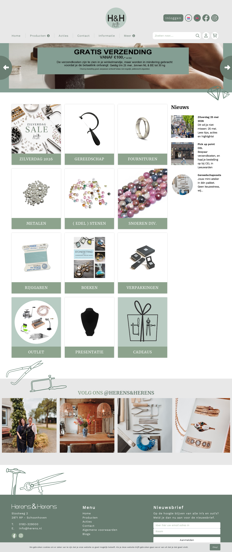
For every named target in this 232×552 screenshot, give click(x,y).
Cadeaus (142, 352)
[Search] (177, 35)
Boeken (89, 287)
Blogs (86, 534)
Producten (90, 517)
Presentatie (89, 352)
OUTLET (36, 352)
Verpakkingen (143, 287)
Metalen (36, 223)
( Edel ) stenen (89, 223)
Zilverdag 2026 (36, 159)
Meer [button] (129, 35)
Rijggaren (36, 287)
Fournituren (142, 159)
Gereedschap (89, 159)
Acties (63, 35)
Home (16, 35)
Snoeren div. (143, 223)
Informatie (107, 35)
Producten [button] (40, 35)
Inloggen (173, 18)
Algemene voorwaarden (99, 529)
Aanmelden (187, 540)
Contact (83, 35)
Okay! (215, 547)
